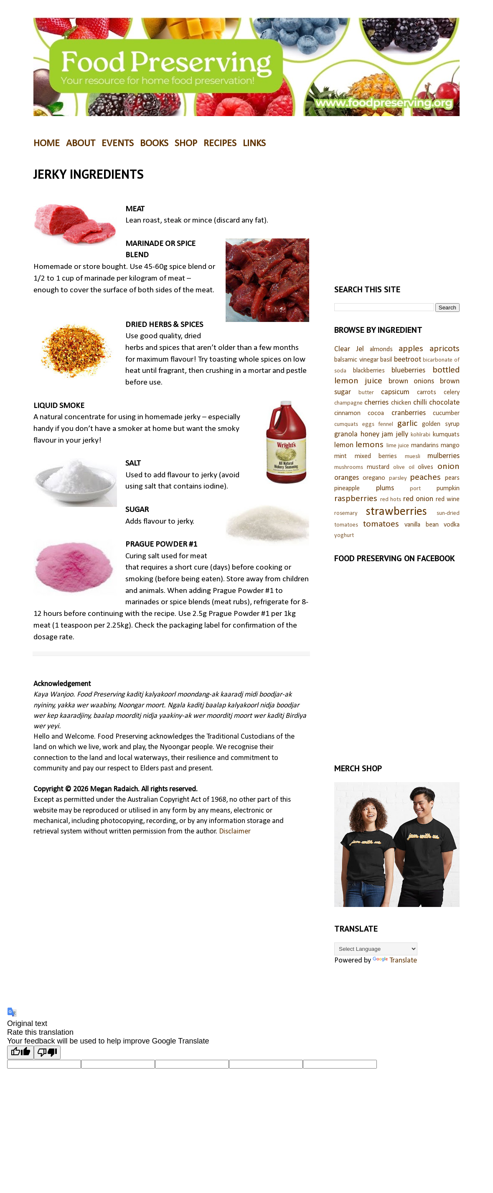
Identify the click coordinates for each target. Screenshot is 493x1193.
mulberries (443, 456)
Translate (395, 961)
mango (450, 445)
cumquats (346, 424)
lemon (343, 445)
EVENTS (118, 144)
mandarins (425, 445)
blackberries (369, 370)
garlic (407, 423)
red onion (418, 499)
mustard (378, 467)
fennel (385, 424)
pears (452, 478)
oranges (346, 478)
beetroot (407, 360)
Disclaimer (235, 832)
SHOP (186, 144)
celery (452, 392)
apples (411, 348)
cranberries (408, 413)
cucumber (446, 413)
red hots (391, 499)
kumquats (446, 434)
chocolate (444, 403)
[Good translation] (20, 1052)
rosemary (346, 513)
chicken (401, 403)
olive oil (403, 467)
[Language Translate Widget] (375, 948)
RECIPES (219, 144)
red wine (448, 499)
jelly (402, 434)
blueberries (408, 371)
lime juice (397, 446)
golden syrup (441, 424)
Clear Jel (349, 349)
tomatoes (381, 524)
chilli (420, 403)
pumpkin (448, 488)
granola (346, 434)
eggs (368, 424)
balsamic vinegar (356, 360)
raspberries (355, 498)
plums (385, 488)
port (415, 489)
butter (366, 393)
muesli (412, 456)
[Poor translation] (47, 1052)
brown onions (412, 381)
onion (448, 466)
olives (425, 467)
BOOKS (154, 144)
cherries (376, 403)
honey (370, 434)
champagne (348, 403)
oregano (374, 478)
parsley (398, 478)
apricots (444, 348)
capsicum (395, 392)
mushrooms (348, 467)
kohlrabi (420, 435)
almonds (381, 349)
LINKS (254, 144)
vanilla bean (421, 525)
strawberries (396, 512)
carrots (426, 392)
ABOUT (80, 144)
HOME (46, 144)
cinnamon (347, 413)
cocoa (376, 413)
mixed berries (376, 456)
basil (386, 360)
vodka (452, 525)
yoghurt (344, 535)
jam (387, 434)
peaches (425, 477)
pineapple (347, 488)
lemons (370, 445)
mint (340, 456)
